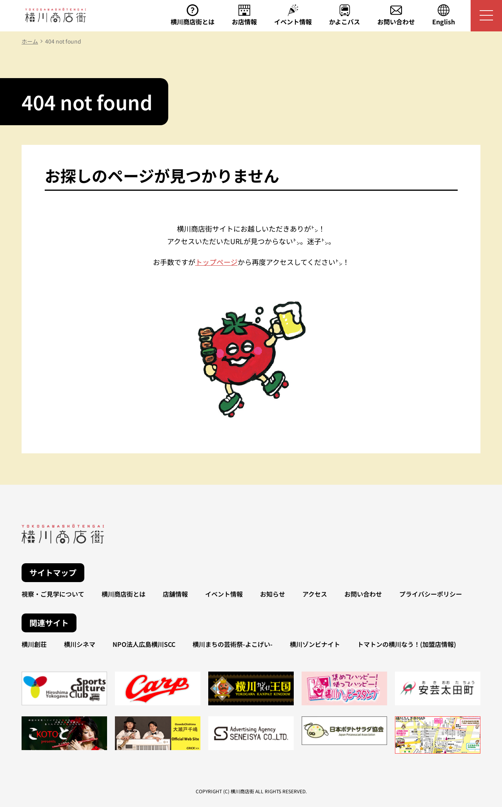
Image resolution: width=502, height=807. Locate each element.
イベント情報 (224, 594)
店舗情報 (175, 594)
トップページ (216, 262)
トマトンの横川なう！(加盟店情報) (406, 644)
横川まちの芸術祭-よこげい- (233, 644)
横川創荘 (34, 644)
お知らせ (272, 594)
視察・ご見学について (53, 594)
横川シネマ (79, 644)
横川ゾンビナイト (315, 644)
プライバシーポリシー (430, 594)
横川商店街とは (124, 594)
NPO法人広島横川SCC (144, 644)
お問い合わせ (363, 594)
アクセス (314, 594)
